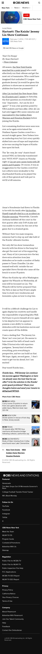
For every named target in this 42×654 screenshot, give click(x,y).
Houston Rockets (13, 456)
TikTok (4, 517)
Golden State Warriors (15, 453)
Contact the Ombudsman (12, 630)
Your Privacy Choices (10, 597)
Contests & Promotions (11, 543)
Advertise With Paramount (12, 615)
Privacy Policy (7, 590)
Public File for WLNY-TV (11, 564)
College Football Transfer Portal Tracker (17, 492)
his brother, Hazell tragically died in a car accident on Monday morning (21, 213)
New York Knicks (13, 450)
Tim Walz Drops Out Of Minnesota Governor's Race (20, 487)
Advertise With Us (9, 546)
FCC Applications (9, 572)
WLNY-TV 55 (7, 535)
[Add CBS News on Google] (13, 48)
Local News (7, 28)
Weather (26, 8)
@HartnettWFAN (10, 391)
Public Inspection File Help (12, 568)
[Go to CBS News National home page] (21, 3)
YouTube (5, 506)
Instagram (6, 514)
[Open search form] (39, 3)
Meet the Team (8, 532)
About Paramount (9, 612)
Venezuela (6, 483)
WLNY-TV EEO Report (10, 579)
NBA (24, 450)
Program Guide (8, 539)
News (17, 8)
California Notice (8, 594)
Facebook (6, 510)
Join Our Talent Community (13, 619)
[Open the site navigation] (7, 3)
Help (4, 623)
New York (6, 8)
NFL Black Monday (9, 496)
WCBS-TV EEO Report (10, 576)
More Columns (10, 62)
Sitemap (5, 550)
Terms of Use (7, 601)
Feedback (6, 626)
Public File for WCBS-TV (11, 561)
